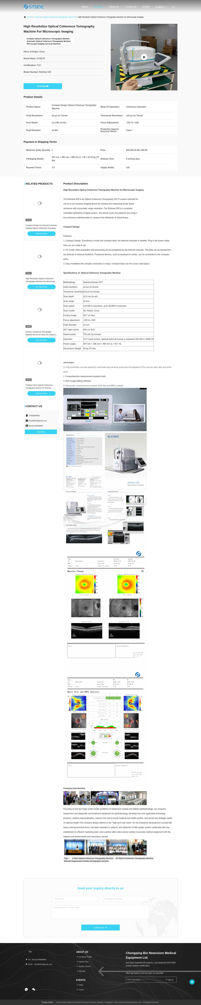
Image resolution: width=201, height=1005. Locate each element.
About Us (114, 7)
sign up (169, 979)
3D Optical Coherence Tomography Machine (134, 858)
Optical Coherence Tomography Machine (59, 17)
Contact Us (130, 7)
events (145, 7)
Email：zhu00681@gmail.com (38, 964)
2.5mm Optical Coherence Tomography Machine (92, 858)
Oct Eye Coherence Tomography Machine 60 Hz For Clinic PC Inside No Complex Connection (41, 334)
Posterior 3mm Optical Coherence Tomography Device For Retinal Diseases (39, 388)
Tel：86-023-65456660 (35, 960)
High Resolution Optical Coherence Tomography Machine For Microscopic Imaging (41, 281)
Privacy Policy (47, 1002)
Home (85, 7)
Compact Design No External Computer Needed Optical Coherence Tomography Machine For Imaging (42, 228)
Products (98, 7)
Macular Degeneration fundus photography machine (86, 861)
